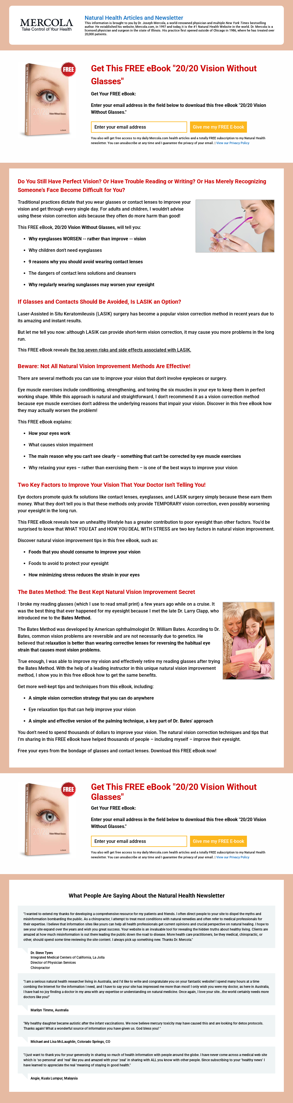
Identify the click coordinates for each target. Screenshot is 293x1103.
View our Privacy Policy (232, 143)
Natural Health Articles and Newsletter (134, 17)
